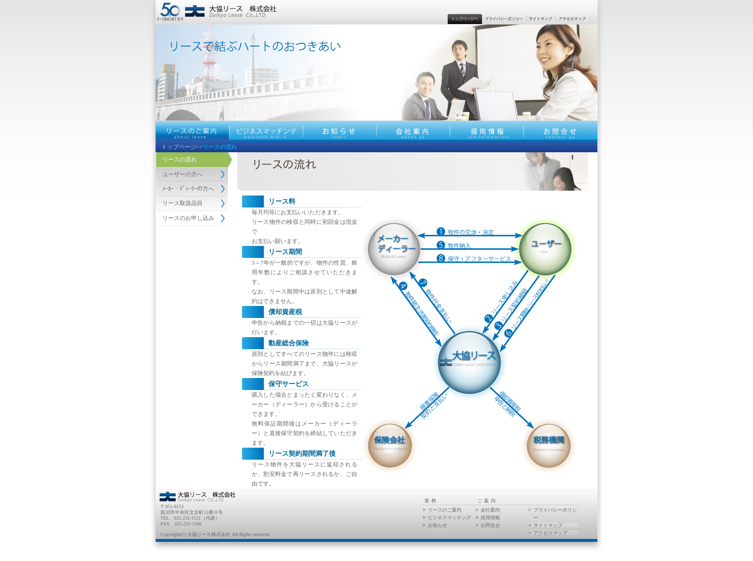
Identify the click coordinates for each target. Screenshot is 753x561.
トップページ (178, 147)
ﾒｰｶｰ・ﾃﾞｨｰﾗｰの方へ (188, 188)
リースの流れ (179, 159)
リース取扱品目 (182, 203)
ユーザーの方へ (182, 174)
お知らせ (437, 525)
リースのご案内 (445, 509)
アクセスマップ (550, 533)
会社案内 (490, 509)
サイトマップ (548, 525)
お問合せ (490, 525)
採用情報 (490, 517)
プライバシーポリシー (555, 513)
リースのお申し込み (188, 218)
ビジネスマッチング (449, 517)
